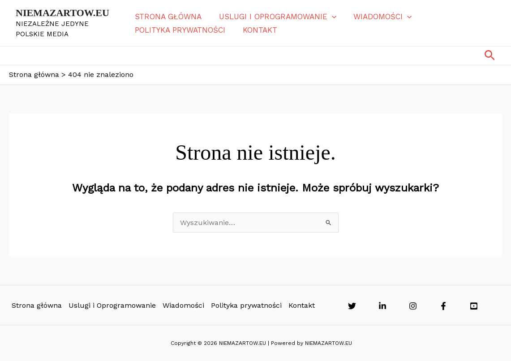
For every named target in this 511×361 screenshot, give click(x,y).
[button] (330, 16)
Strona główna (169, 16)
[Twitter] (352, 306)
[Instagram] (413, 306)
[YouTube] (474, 306)
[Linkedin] (382, 306)
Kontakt (258, 29)
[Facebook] (443, 306)
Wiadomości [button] (379, 16)
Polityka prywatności (181, 29)
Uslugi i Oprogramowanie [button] (276, 16)
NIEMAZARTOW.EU (62, 12)
